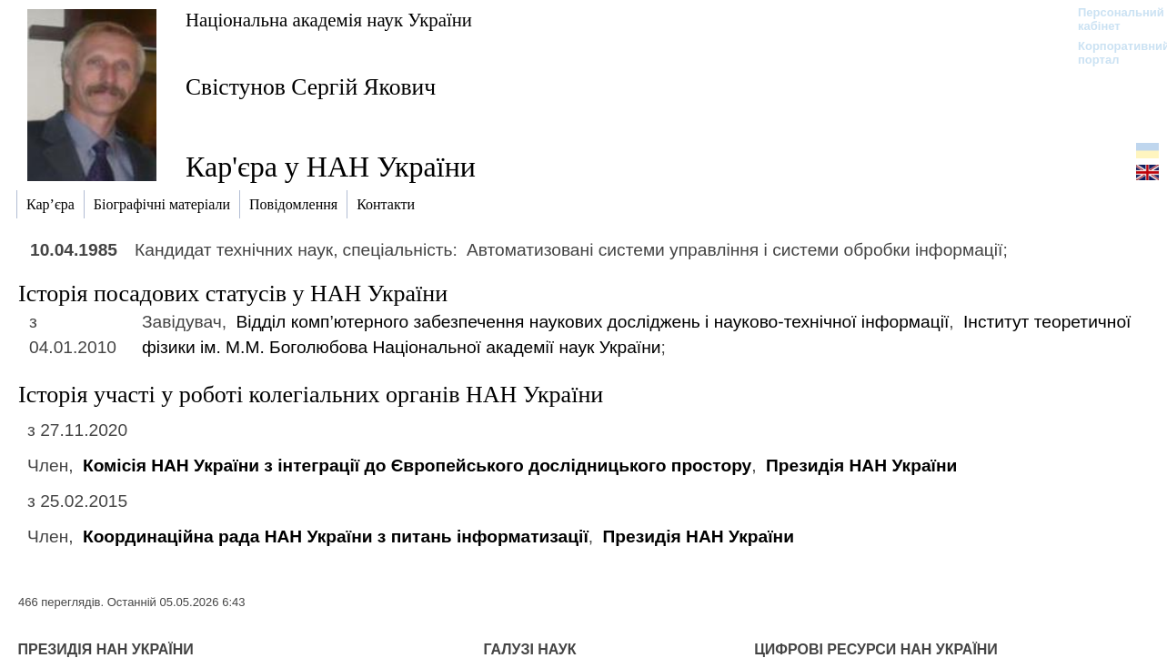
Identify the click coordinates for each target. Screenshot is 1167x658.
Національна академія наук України (329, 19)
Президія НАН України (861, 465)
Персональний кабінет (1112, 19)
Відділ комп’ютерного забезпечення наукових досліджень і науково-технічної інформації (592, 321)
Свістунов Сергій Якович (311, 87)
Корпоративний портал (1112, 52)
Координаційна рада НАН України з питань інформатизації (336, 536)
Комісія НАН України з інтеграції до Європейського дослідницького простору (417, 465)
